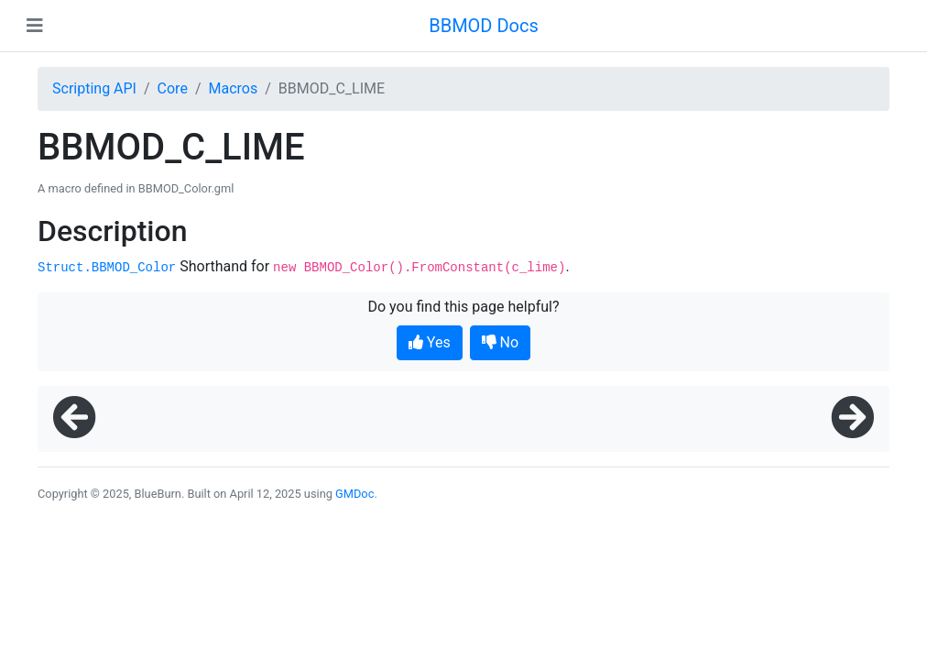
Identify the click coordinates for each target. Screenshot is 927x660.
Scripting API (94, 88)
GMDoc (354, 493)
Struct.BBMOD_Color (107, 267)
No (500, 342)
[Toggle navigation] (35, 25)
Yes (430, 342)
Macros (232, 88)
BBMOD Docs (484, 26)
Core (173, 88)
